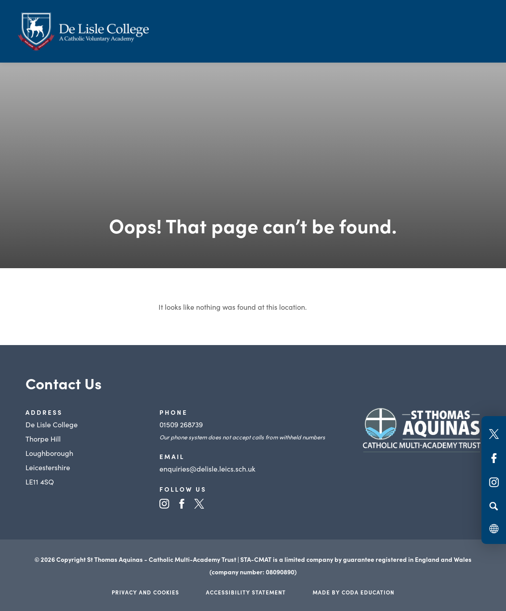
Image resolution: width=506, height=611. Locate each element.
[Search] (493, 506)
